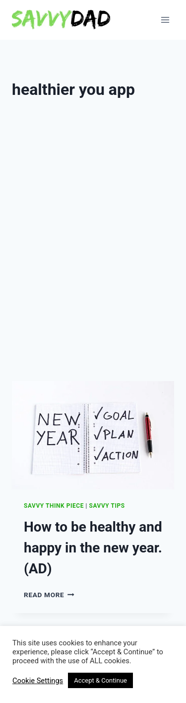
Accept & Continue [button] (100, 680)
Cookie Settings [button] (37, 680)
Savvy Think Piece (54, 505)
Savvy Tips (107, 505)
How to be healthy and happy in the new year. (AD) (93, 548)
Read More (49, 595)
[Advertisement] (93, 272)
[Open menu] (165, 19)
